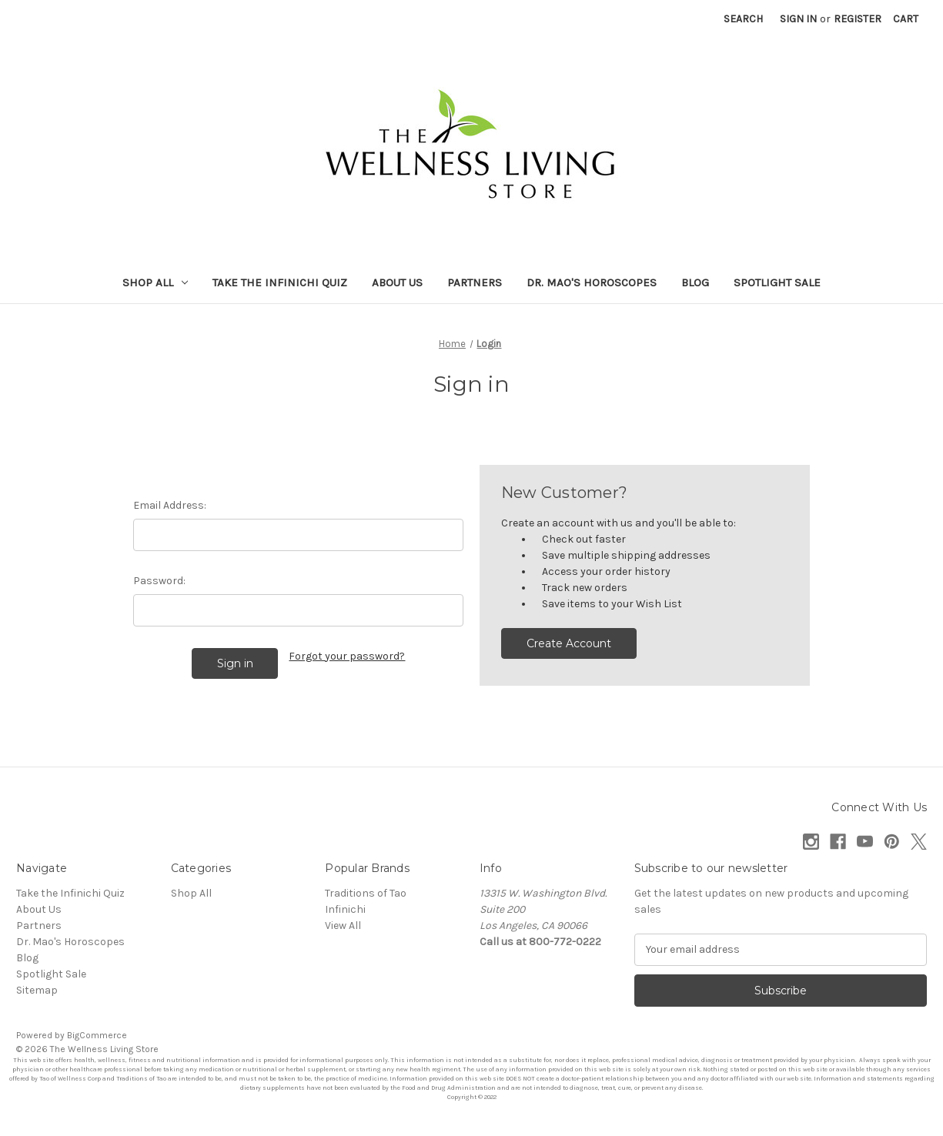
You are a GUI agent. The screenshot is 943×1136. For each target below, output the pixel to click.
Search (743, 18)
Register (857, 18)
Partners (474, 282)
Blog (695, 282)
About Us (397, 282)
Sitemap (37, 990)
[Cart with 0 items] (905, 19)
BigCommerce (97, 1035)
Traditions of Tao (365, 893)
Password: (159, 580)
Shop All (155, 282)
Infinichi (345, 909)
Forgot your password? (347, 656)
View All (343, 925)
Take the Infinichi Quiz (279, 282)
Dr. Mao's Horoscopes (592, 282)
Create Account (569, 643)
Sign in (798, 18)
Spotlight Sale (777, 282)
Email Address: (169, 505)
